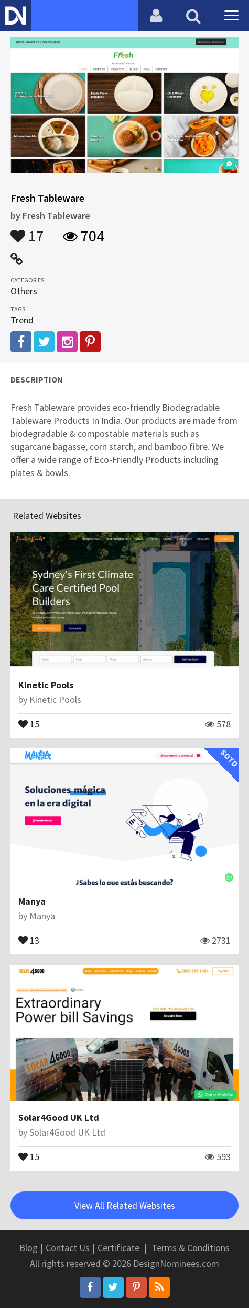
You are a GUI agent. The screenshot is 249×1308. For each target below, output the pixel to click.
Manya (32, 901)
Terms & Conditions (190, 1248)
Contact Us (68, 1248)
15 (28, 723)
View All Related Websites (124, 1205)
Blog (28, 1248)
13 (28, 939)
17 (27, 231)
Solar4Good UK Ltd (58, 1118)
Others (23, 291)
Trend (22, 320)
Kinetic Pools (45, 685)
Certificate (118, 1248)
